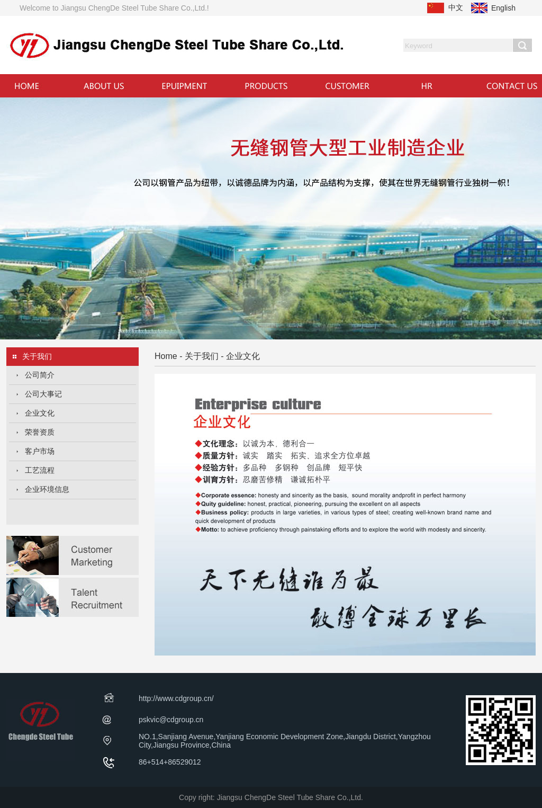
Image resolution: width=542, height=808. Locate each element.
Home (166, 356)
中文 (455, 7)
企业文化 (40, 413)
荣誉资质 (40, 432)
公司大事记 (43, 394)
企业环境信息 (47, 489)
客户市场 (40, 451)
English (503, 8)
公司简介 (40, 375)
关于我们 (202, 356)
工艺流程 (40, 470)
